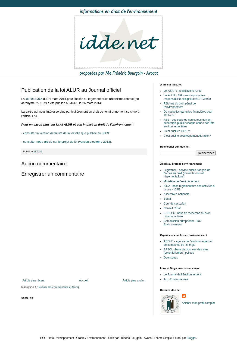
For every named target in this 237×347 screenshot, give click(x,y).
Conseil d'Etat (172, 208)
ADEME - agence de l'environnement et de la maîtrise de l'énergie (188, 243)
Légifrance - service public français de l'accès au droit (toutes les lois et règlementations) (187, 173)
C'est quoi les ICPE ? (177, 131)
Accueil (83, 280)
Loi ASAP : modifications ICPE (182, 90)
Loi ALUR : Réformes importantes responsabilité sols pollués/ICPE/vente (187, 97)
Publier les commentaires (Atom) (59, 287)
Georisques (171, 257)
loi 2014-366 (33, 99)
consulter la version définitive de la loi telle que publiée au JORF (66, 133)
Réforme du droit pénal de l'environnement (180, 105)
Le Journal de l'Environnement (182, 274)
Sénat (167, 198)
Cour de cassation (175, 203)
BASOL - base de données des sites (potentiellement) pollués (186, 251)
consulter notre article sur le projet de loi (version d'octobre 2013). (67, 141)
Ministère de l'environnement (181, 181)
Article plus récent (33, 280)
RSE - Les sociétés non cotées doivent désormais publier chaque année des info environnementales (189, 123)
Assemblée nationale (176, 194)
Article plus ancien (134, 280)
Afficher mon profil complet (198, 303)
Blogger (191, 338)
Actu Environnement (176, 279)
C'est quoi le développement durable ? (187, 135)
